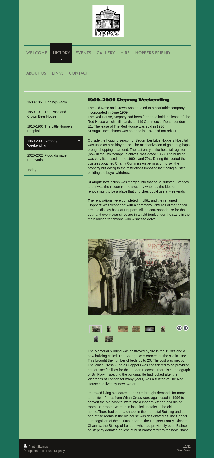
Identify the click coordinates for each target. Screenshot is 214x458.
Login (186, 446)
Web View (184, 450)
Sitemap (42, 446)
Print (30, 446)
